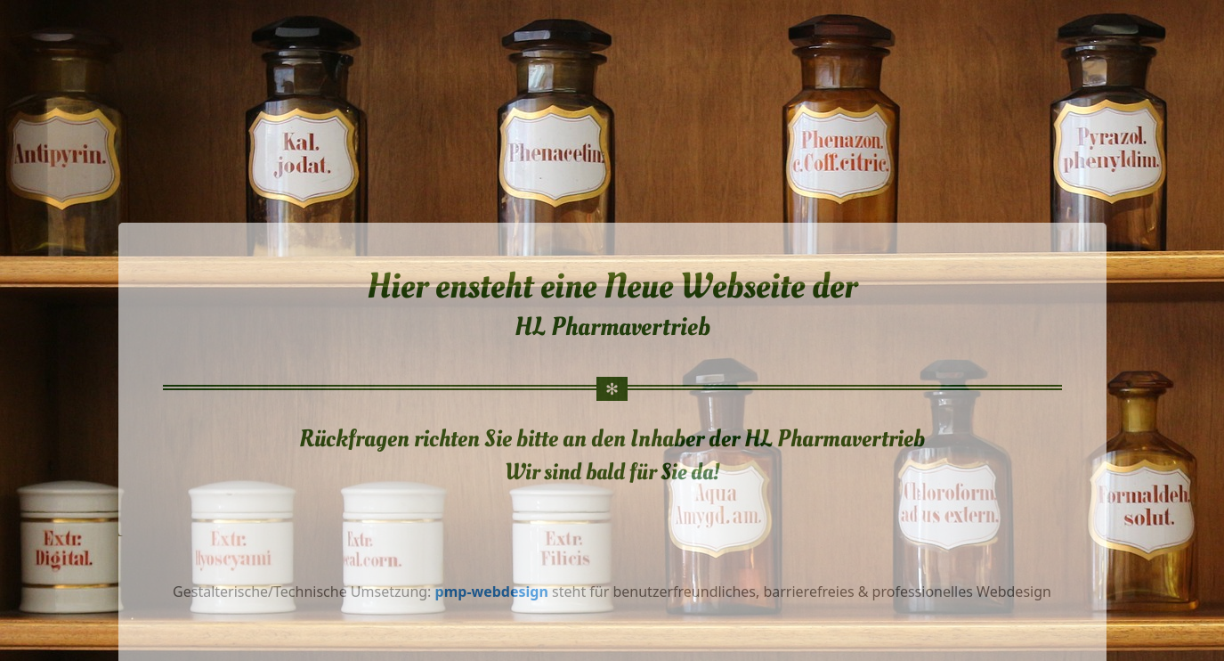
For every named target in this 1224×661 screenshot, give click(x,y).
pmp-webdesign (493, 591)
